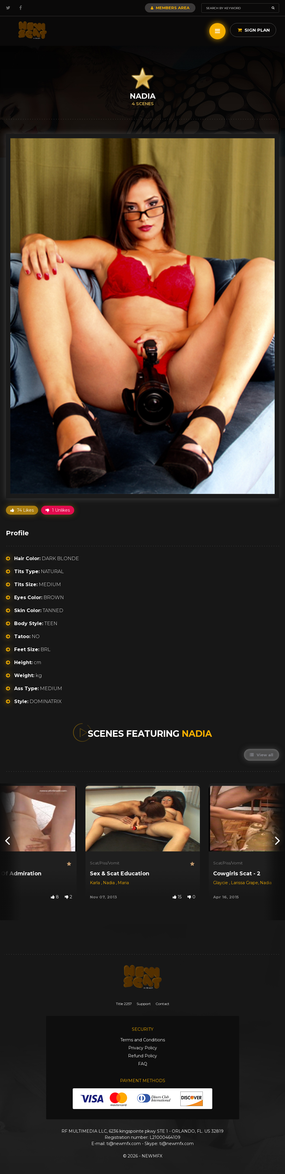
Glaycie (221, 882)
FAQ (142, 1063)
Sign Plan (254, 30)
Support (144, 1003)
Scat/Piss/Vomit (104, 863)
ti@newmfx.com (123, 1143)
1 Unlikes (58, 510)
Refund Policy (142, 1055)
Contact (162, 1003)
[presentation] (7, 840)
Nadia (109, 882)
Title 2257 (124, 1003)
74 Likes (22, 510)
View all (261, 754)
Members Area (170, 7)
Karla (95, 882)
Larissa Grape (244, 882)
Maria (123, 882)
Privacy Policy (142, 1048)
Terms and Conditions (142, 1040)
